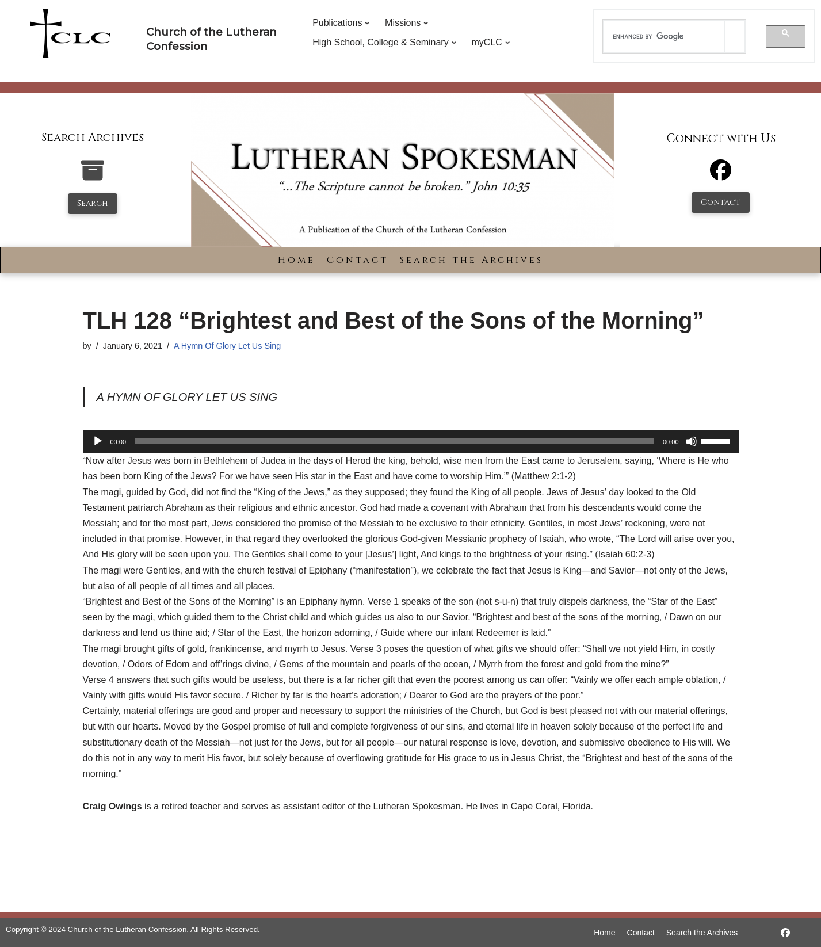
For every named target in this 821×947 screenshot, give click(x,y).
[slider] (394, 441)
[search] (664, 36)
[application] (411, 441)
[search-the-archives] (92, 176)
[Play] (98, 441)
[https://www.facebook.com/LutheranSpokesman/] (785, 933)
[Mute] (691, 441)
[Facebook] (720, 175)
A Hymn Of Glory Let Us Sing (227, 345)
